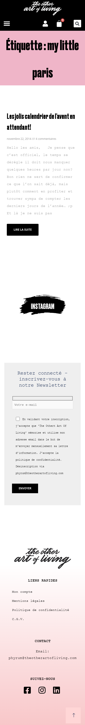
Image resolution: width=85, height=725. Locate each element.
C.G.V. (18, 619)
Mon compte (22, 592)
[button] (7, 23)
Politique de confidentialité (40, 610)
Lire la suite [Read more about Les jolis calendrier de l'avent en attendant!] (23, 230)
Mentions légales (28, 601)
